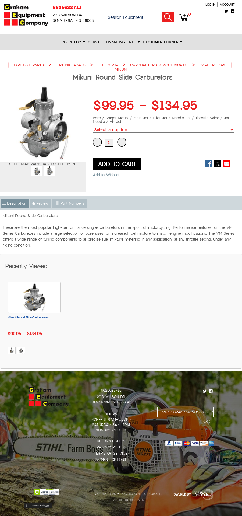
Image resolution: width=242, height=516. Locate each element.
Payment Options (110, 459)
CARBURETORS (212, 65)
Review (42, 203)
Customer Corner (162, 42)
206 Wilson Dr (111, 397)
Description (16, 203)
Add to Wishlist (106, 175)
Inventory (73, 42)
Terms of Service (110, 453)
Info (134, 42)
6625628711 (66, 7)
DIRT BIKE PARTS (29, 65)
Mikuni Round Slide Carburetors (28, 317)
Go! (168, 17)
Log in (210, 4)
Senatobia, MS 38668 (111, 402)
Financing (115, 42)
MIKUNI (121, 69)
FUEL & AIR (107, 65)
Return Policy (110, 441)
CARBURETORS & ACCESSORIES (158, 65)
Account (227, 4)
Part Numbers (69, 203)
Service (95, 42)
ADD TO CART (117, 164)
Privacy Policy (110, 447)
